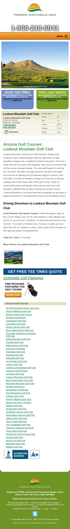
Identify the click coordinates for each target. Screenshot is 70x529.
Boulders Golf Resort (16, 317)
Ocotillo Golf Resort (15, 386)
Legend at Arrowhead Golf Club (21, 367)
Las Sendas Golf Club (16, 361)
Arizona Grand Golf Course (19, 314)
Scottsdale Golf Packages (23, 278)
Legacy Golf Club (14, 364)
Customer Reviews (20, 509)
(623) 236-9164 (9, 127)
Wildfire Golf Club (14, 447)
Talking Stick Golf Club (16, 418)
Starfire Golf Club (14, 405)
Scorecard (13, 132)
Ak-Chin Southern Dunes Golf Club (22, 308)
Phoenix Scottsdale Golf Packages (45, 503)
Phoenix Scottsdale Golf (18, 503)
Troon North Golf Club (16, 431)
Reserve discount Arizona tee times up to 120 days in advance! (17, 96)
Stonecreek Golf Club (16, 409)
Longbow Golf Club (15, 374)
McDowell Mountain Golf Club (20, 383)
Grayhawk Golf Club (15, 352)
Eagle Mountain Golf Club (18, 339)
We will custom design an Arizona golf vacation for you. (52, 96)
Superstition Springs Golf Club (20, 415)
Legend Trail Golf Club (16, 371)
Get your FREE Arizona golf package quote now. (52, 100)
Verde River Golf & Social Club (20, 434)
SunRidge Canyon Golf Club (19, 412)
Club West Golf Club (15, 324)
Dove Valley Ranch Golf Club (20, 330)
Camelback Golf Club (16, 321)
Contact (54, 509)
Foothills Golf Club (15, 342)
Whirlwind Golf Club (15, 443)
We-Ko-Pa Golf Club (15, 440)
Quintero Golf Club (15, 396)
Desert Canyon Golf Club (18, 327)
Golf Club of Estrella (15, 348)
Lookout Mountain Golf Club (35, 65)
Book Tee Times (17, 92)
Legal (45, 509)
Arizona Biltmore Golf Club (18, 311)
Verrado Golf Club (14, 437)
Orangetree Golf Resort (17, 390)
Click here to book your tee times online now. (17, 100)
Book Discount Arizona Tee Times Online (35, 498)
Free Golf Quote (52, 92)
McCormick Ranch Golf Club (19, 380)
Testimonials (35, 509)
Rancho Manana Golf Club (18, 399)
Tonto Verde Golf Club (16, 421)
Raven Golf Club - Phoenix (18, 402)
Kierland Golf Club (14, 355)
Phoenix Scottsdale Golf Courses (20, 505)
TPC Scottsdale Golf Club (18, 424)
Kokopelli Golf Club (15, 358)
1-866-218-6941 (35, 28)
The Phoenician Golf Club (18, 393)
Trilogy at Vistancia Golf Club (19, 428)
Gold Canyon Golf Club (17, 345)
